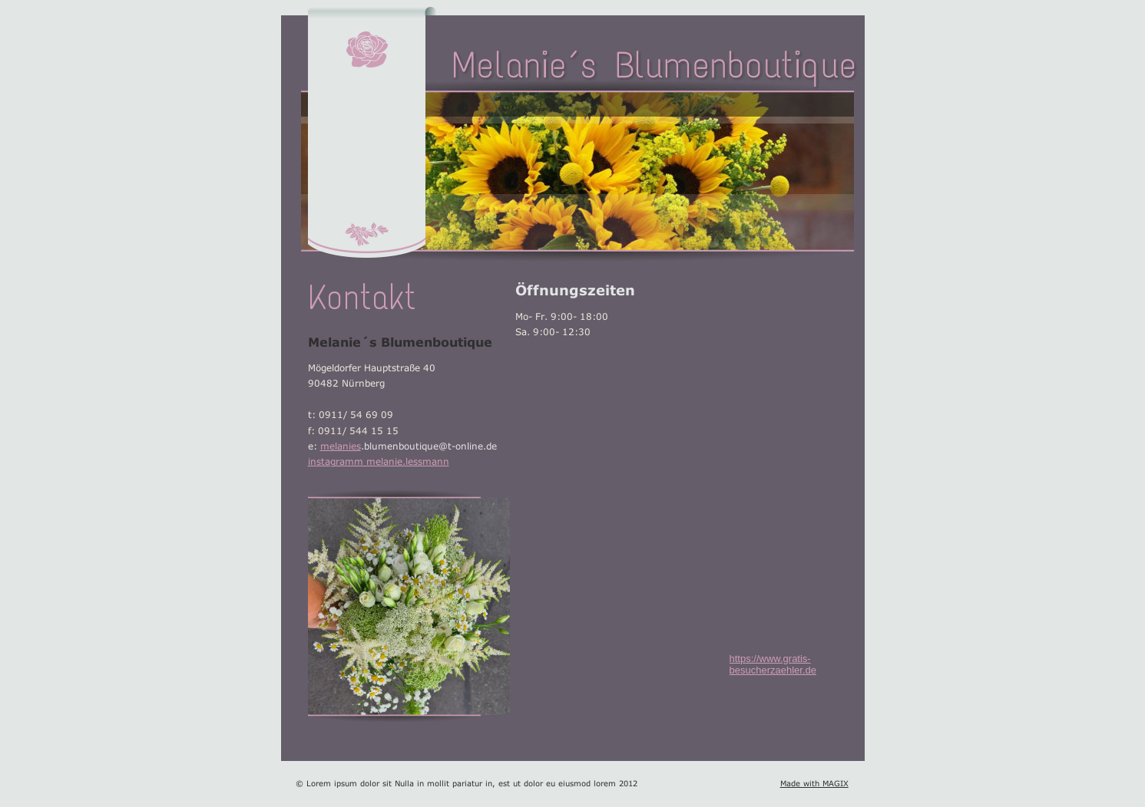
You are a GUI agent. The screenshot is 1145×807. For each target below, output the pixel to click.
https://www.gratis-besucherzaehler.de (773, 664)
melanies (340, 443)
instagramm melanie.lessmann (378, 459)
